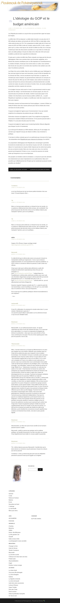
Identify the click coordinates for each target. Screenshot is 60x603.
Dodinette (11, 521)
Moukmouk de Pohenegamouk (30, 11)
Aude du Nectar (13, 548)
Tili (12, 200)
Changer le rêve (13, 546)
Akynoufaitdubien (13, 561)
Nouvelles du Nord (14, 504)
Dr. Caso (48, 137)
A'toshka (11, 526)
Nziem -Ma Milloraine (14, 532)
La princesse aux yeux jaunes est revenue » (40, 169)
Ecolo (10, 502)
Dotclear (41, 600)
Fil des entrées (37, 518)
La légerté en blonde (14, 579)
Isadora (11, 576)
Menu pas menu (13, 510)
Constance (14, 185)
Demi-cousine (12, 591)
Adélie (10, 530)
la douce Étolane (13, 585)
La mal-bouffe (12, 508)
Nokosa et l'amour (14, 498)
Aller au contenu (33, 1)
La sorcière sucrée (14, 554)
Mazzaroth (14, 252)
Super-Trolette (13, 587)
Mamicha (11, 528)
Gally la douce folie (14, 539)
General (39, 28)
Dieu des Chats (13, 589)
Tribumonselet (15, 344)
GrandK (11, 536)
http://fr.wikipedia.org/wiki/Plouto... (24, 280)
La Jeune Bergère (14, 574)
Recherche (31, 466)
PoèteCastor (12, 558)
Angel (10, 563)
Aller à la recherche (53, 1)
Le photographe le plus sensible (17, 541)
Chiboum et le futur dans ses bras (18, 556)
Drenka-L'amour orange (15, 565)
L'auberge (11, 506)
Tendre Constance (14, 550)
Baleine (11, 500)
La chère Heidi (13, 570)
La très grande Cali (14, 534)
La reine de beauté (14, 581)
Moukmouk (30, 28)
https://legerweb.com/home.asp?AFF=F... (22, 245)
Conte (10, 495)
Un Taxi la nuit (13, 595)
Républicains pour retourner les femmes (31, 139)
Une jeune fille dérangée (15, 572)
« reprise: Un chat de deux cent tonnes (18, 169)
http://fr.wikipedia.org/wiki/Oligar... (24, 273)
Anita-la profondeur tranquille (17, 593)
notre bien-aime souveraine (16, 583)
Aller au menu (42, 1)
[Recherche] (33, 469)
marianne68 (14, 303)
